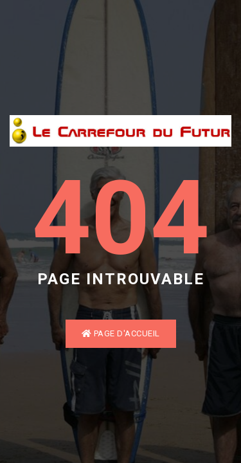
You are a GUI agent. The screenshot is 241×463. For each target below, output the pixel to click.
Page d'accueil (121, 333)
